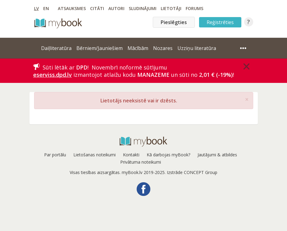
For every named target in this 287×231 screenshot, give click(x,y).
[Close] (246, 66)
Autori (116, 8)
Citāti (97, 8)
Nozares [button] (163, 48)
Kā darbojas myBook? (168, 155)
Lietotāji (171, 8)
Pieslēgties (174, 22)
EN (46, 8)
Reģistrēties (220, 22)
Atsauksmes (72, 8)
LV (36, 8)
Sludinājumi (142, 8)
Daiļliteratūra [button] (56, 48)
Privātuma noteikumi (140, 162)
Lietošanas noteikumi (94, 155)
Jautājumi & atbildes (217, 155)
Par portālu (55, 155)
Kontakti (131, 155)
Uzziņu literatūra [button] (196, 48)
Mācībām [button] (138, 48)
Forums (194, 8)
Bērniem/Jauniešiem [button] (99, 48)
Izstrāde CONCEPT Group (192, 172)
